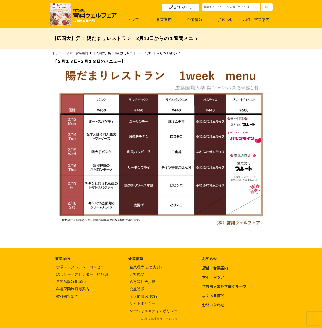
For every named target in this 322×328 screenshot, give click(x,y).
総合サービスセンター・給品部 (82, 274)
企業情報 (194, 19)
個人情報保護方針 (144, 296)
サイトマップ (213, 277)
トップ (133, 19)
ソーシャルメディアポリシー (154, 311)
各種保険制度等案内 (72, 289)
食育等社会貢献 (142, 282)
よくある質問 (213, 296)
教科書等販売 (67, 296)
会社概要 (137, 274)
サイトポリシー (142, 303)
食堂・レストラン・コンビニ (80, 267)
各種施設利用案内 (71, 282)
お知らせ (225, 19)
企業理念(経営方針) (146, 267)
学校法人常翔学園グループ (224, 287)
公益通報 (137, 289)
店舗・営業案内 (256, 19)
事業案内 (164, 19)
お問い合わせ (180, 7)
